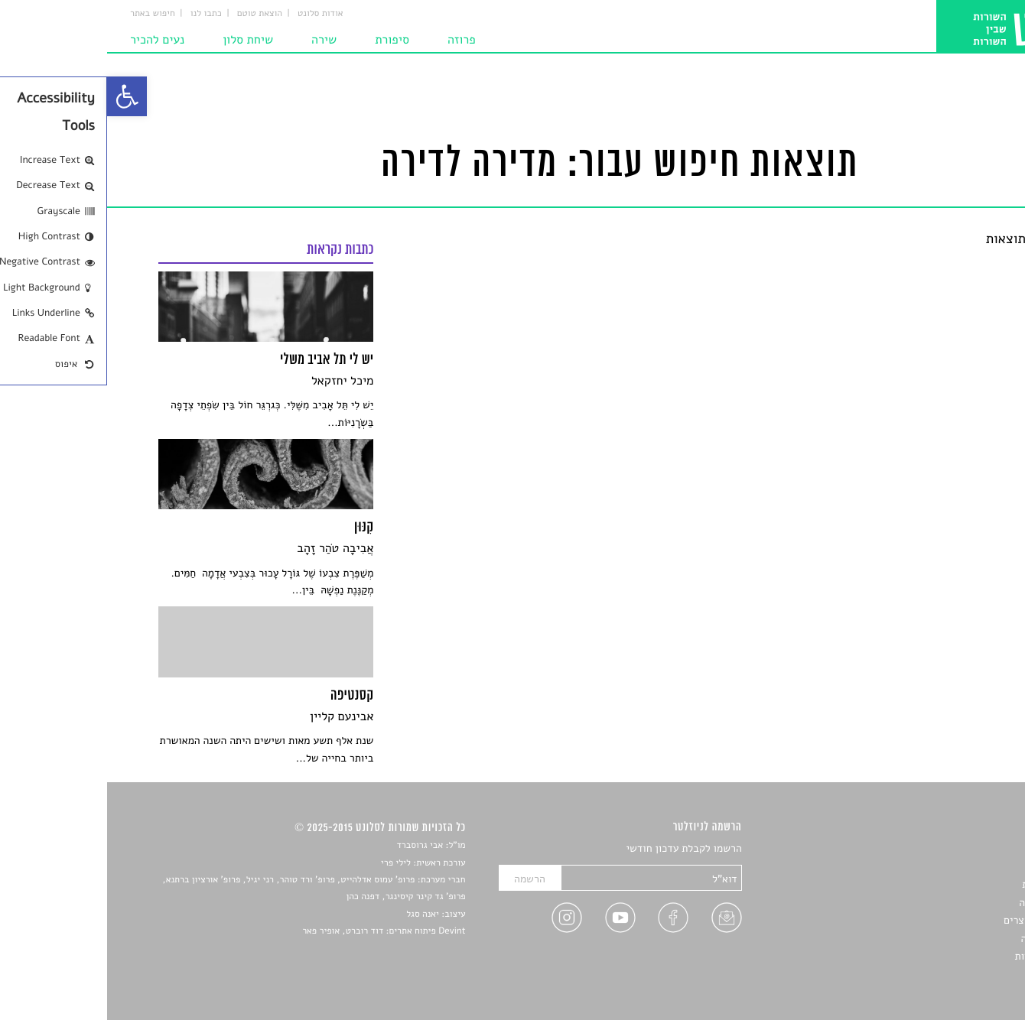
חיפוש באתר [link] (45, 14)
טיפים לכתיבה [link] (943, 938)
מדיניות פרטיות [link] (941, 956)
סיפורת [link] (285, 39)
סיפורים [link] (957, 849)
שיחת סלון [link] (141, 39)
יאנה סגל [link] (315, 914)
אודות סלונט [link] (213, 14)
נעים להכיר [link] (50, 39)
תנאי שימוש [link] (948, 973)
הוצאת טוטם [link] (152, 14)
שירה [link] (216, 39)
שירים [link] (961, 866)
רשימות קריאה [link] (943, 902)
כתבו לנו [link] (99, 14)
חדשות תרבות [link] (944, 884)
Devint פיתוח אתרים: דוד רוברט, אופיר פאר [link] (276, 931)
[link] (20, 96)
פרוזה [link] (354, 39)
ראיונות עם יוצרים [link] (935, 920)
